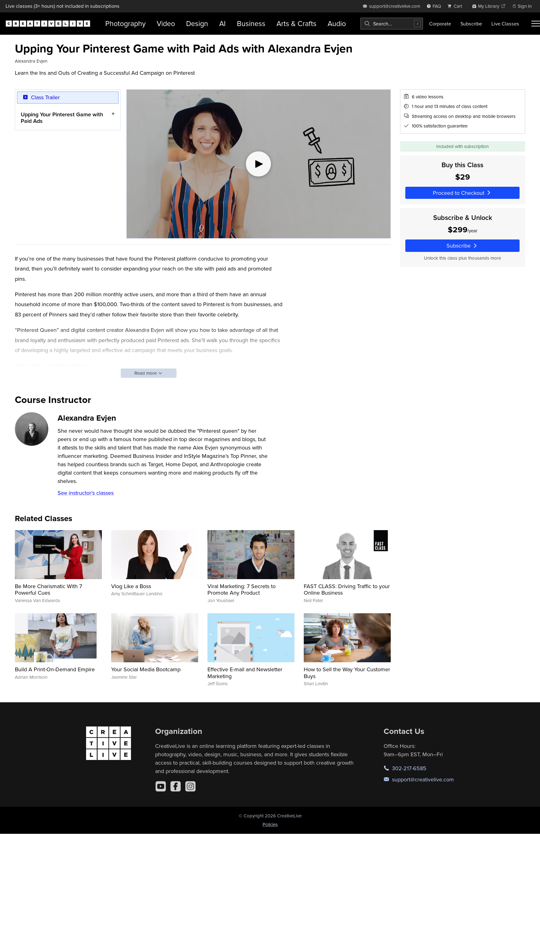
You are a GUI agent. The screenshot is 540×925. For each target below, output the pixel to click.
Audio (337, 23)
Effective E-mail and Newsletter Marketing (244, 672)
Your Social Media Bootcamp (146, 669)
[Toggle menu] (535, 23)
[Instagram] (190, 786)
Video (166, 23)
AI (222, 23)
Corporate (440, 23)
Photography (125, 23)
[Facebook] (175, 786)
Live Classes (505, 23)
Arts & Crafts (296, 23)
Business (251, 23)
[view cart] (456, 6)
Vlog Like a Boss (131, 586)
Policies (270, 824)
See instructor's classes (86, 493)
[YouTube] (160, 786)
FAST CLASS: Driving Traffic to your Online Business (347, 589)
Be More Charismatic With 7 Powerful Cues (48, 589)
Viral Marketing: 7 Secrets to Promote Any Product (241, 589)
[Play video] (258, 164)
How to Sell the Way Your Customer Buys (347, 672)
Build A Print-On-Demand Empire (55, 669)
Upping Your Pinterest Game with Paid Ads (62, 117)
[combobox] (392, 23)
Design (197, 23)
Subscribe (471, 23)
